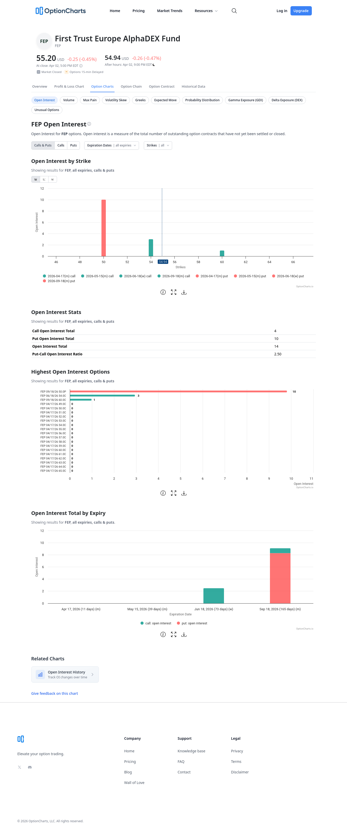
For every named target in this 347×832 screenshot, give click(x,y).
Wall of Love (134, 782)
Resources (207, 10)
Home (115, 10)
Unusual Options (47, 110)
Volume (68, 100)
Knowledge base (191, 750)
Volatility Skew (116, 100)
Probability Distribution (202, 100)
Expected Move (165, 100)
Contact (184, 772)
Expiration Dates (112, 145)
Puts (73, 145)
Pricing (139, 10)
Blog (128, 772)
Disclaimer (240, 772)
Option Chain (131, 86)
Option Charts (102, 86)
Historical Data (193, 86)
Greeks (140, 100)
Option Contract (162, 86)
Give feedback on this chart (54, 693)
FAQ (181, 761)
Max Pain (90, 100)
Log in (282, 10)
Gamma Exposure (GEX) (245, 100)
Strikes (158, 145)
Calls (61, 145)
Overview (39, 86)
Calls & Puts (43, 145)
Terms (236, 761)
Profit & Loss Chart (69, 86)
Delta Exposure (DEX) (287, 100)
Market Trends (169, 10)
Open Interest (44, 100)
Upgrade (301, 10)
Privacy (237, 750)
